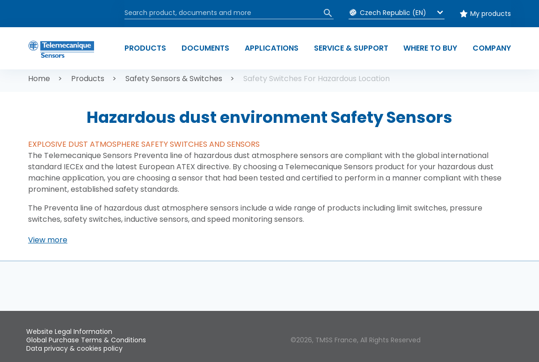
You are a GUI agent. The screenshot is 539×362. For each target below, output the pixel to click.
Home (39, 78)
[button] (47, 240)
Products (87, 78)
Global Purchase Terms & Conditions (86, 340)
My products (490, 13)
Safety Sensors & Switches (173, 78)
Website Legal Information (69, 331)
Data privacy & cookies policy (74, 348)
